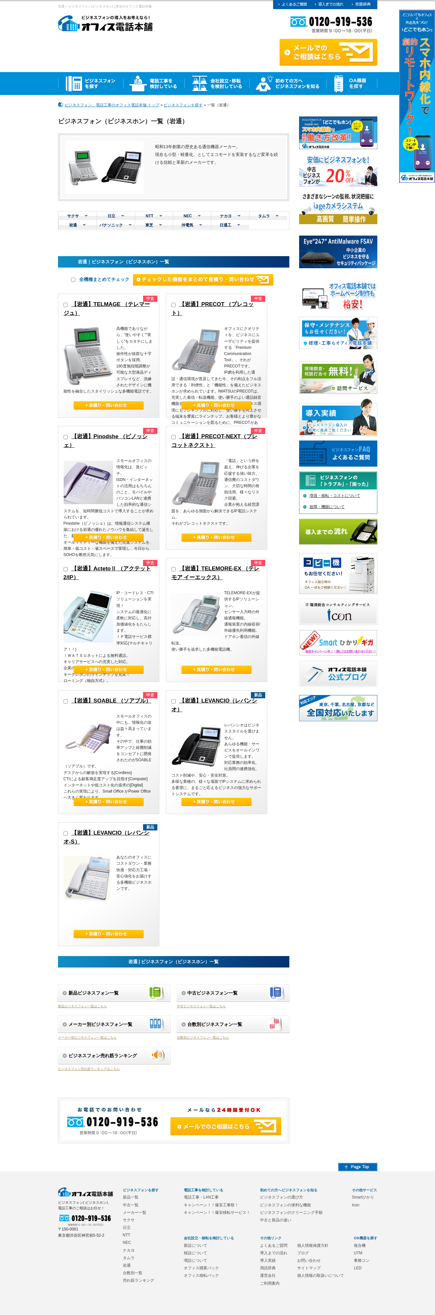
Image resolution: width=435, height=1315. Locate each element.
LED (357, 1268)
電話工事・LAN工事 (201, 1197)
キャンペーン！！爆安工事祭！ (211, 1205)
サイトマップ (309, 1268)
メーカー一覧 (134, 1212)
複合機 (360, 1245)
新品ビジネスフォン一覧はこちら (82, 1006)
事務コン (362, 1260)
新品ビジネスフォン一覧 (93, 993)
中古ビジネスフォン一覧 (212, 993)
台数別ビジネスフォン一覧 (214, 1024)
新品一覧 (130, 1197)
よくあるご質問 (273, 1245)
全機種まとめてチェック (100, 279)
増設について (195, 1260)
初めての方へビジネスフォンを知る (288, 1190)
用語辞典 (268, 1268)
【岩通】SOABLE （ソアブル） (111, 701)
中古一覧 (130, 1205)
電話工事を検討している (203, 1190)
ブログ (303, 1253)
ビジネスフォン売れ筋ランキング (102, 1055)
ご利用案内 (270, 1283)
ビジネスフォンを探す (183, 105)
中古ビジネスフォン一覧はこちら (201, 1006)
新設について (195, 1245)
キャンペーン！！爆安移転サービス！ (217, 1212)
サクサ (129, 1220)
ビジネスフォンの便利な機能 (285, 1205)
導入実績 (268, 1260)
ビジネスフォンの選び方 (281, 1197)
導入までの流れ (273, 1253)
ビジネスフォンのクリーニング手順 (291, 1212)
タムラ (129, 1258)
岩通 (127, 1265)
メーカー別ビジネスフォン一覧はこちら (87, 1037)
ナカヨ (129, 1250)
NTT (126, 1235)
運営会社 (268, 1275)
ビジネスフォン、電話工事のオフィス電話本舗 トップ (112, 105)
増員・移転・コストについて (335, 495)
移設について (195, 1253)
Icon (355, 1205)
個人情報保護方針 (312, 1245)
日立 (127, 1227)
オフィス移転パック (201, 1275)
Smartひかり (363, 1197)
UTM (358, 1253)
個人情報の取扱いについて (320, 1275)
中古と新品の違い (275, 1220)
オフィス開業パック (201, 1268)
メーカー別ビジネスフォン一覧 (100, 1024)
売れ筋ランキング (138, 1280)
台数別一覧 (132, 1273)
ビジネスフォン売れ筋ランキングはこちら (89, 1069)
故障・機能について (327, 506)
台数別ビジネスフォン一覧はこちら (203, 1037)
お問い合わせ (309, 1260)
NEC (127, 1242)
